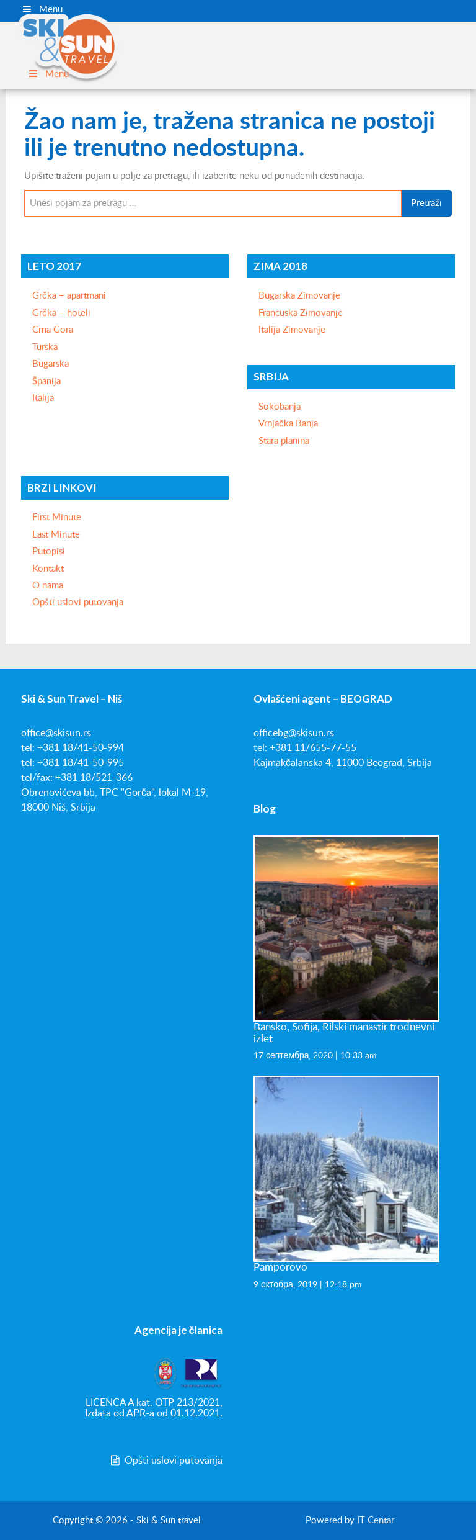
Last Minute (56, 534)
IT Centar (375, 1520)
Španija (46, 381)
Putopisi (48, 551)
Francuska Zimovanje (300, 313)
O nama (47, 585)
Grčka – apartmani (69, 295)
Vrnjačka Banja (288, 423)
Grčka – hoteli (61, 313)
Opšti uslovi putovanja (77, 602)
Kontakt (48, 569)
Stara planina (283, 441)
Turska (45, 347)
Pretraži (426, 203)
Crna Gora (52, 330)
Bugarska (50, 364)
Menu (42, 9)
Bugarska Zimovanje (299, 295)
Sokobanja (279, 407)
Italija (43, 398)
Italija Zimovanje (291, 330)
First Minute (56, 517)
